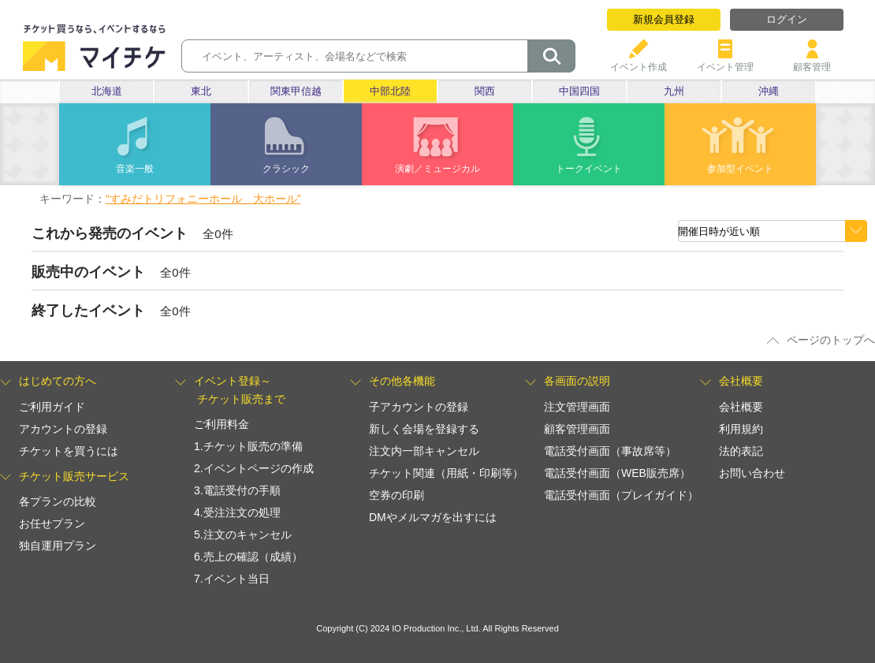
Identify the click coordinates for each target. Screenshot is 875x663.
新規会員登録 (663, 19)
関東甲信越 (296, 91)
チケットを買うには (68, 451)
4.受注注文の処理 (237, 512)
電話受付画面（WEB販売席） (617, 473)
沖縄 (768, 91)
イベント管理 (725, 61)
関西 (485, 91)
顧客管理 (812, 61)
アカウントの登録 (63, 429)
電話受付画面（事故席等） (610, 451)
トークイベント (589, 168)
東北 (201, 91)
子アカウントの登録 (418, 406)
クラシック (286, 168)
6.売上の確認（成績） (248, 556)
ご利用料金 (221, 424)
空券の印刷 (396, 495)
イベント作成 (638, 61)
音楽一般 (135, 168)
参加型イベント (740, 168)
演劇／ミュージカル (437, 168)
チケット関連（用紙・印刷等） (446, 473)
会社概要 (741, 406)
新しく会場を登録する (424, 429)
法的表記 (741, 451)
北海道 (106, 91)
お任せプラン (52, 523)
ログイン (786, 19)
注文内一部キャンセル (424, 451)
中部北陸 (390, 91)
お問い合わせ (752, 473)
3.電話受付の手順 (237, 490)
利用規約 (741, 429)
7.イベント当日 (232, 578)
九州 (674, 91)
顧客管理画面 (577, 429)
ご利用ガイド (52, 406)
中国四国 (579, 91)
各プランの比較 (57, 501)
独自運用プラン (57, 545)
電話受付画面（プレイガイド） (621, 495)
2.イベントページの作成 (254, 468)
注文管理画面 (577, 406)
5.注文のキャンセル (243, 534)
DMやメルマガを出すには (433, 517)
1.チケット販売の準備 (248, 446)
